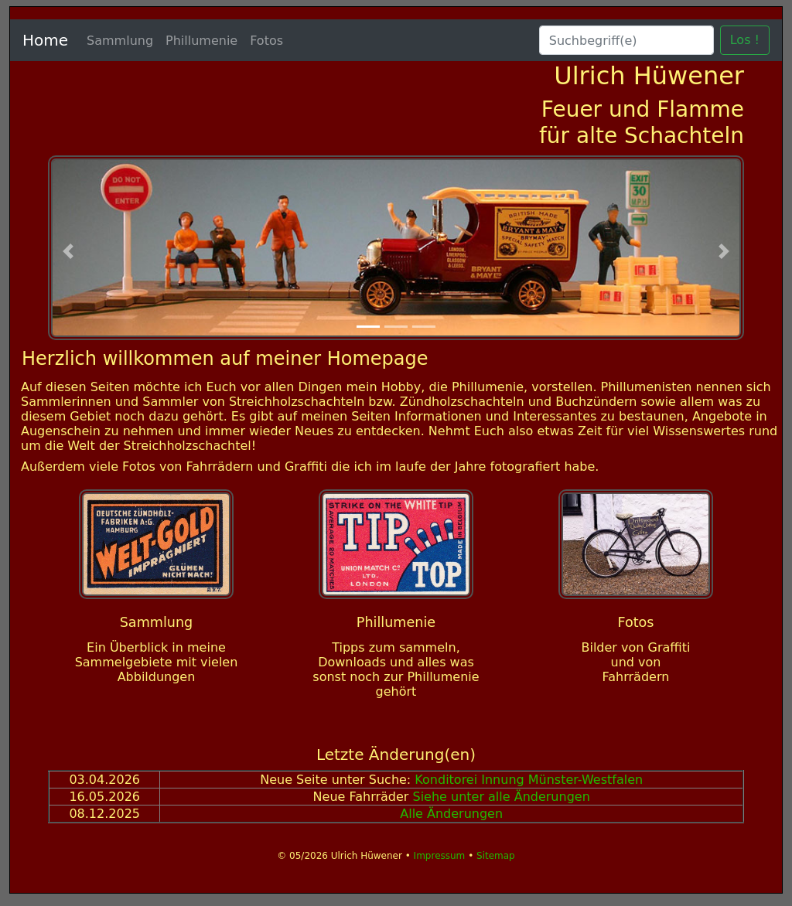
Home (45, 40)
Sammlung (120, 40)
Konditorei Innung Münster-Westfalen (529, 779)
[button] (68, 252)
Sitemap (495, 855)
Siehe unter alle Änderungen (500, 796)
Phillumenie (201, 40)
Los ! (745, 39)
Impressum (441, 855)
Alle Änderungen (451, 813)
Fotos (266, 40)
